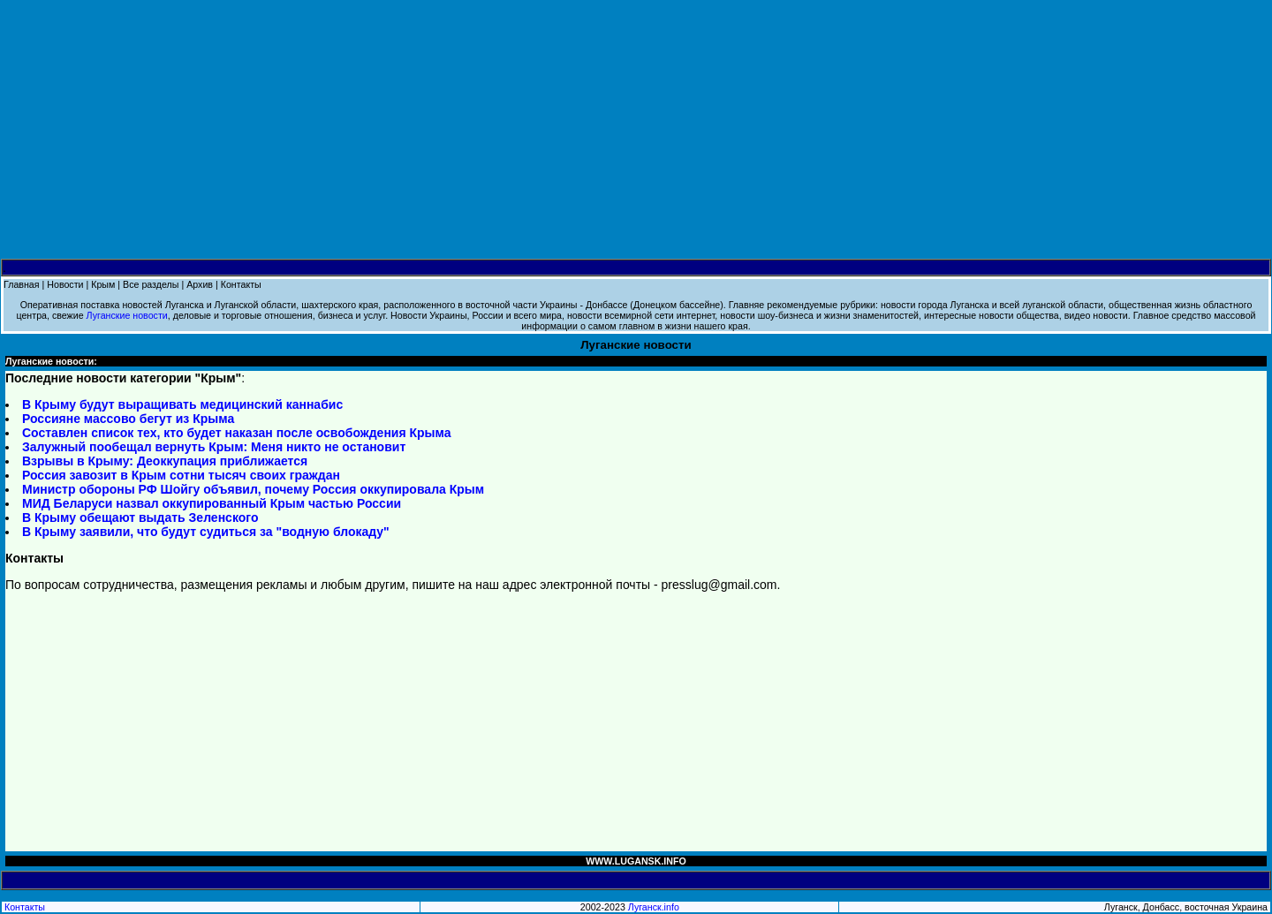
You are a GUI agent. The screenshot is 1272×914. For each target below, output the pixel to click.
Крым (103, 284)
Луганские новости (127, 315)
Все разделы (150, 284)
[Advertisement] (636, 129)
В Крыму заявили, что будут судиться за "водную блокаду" (206, 532)
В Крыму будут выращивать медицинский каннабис (182, 404)
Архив (199, 284)
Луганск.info (653, 907)
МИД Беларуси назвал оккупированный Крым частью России (211, 503)
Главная (22, 284)
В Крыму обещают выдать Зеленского (140, 517)
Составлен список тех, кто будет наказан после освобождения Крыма (236, 433)
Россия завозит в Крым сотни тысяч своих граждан (181, 475)
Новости (65, 284)
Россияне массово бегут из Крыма (128, 419)
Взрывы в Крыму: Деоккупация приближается (164, 461)
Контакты (241, 284)
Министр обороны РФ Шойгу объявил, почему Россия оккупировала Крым (253, 489)
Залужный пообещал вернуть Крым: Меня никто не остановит (213, 447)
